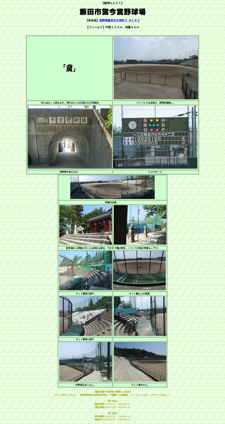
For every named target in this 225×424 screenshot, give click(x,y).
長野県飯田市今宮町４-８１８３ (119, 20)
